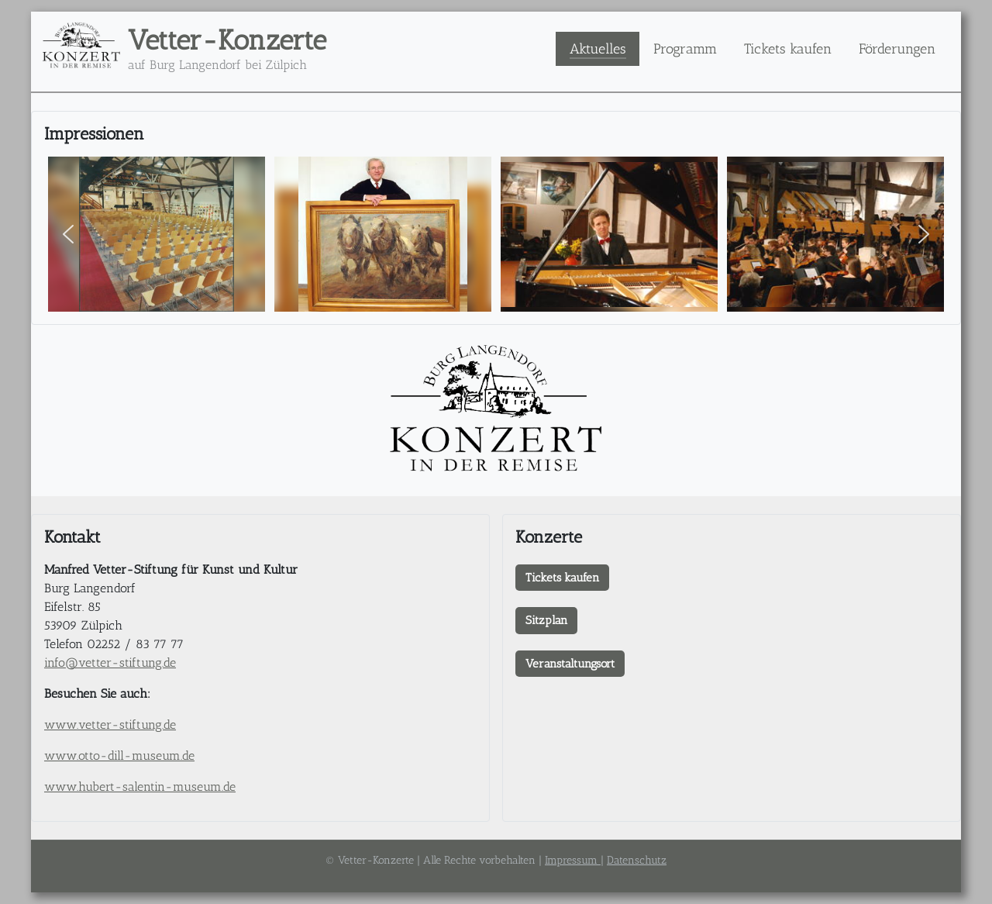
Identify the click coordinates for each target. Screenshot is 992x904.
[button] (68, 234)
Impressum (573, 860)
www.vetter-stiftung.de (110, 724)
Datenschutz (636, 860)
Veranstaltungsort (570, 664)
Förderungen (897, 48)
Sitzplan (546, 620)
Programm (685, 48)
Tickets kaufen (788, 48)
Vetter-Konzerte (227, 40)
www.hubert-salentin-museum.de (140, 786)
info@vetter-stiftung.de (110, 662)
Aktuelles (598, 48)
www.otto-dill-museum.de (119, 755)
